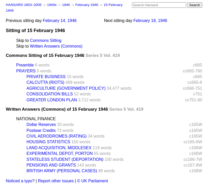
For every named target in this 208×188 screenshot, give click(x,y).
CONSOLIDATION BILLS (50, 94)
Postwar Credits (41, 130)
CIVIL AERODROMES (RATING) (57, 136)
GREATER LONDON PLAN (52, 100)
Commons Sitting (45, 40)
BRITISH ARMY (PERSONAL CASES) (62, 171)
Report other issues (56, 181)
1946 (66, 5)
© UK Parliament (92, 181)
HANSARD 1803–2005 (24, 5)
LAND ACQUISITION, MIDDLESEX (59, 148)
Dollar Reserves (41, 124)
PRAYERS (26, 71)
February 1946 (87, 5)
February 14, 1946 (60, 20)
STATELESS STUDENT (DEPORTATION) (65, 159)
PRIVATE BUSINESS (46, 76)
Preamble (25, 65)
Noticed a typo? (20, 181)
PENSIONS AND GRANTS (51, 165)
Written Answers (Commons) (56, 46)
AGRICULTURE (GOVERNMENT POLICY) (66, 88)
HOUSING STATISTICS (48, 142)
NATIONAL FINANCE (36, 119)
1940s (52, 5)
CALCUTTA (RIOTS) (45, 82)
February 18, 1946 (150, 20)
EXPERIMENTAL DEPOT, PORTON (60, 153)
